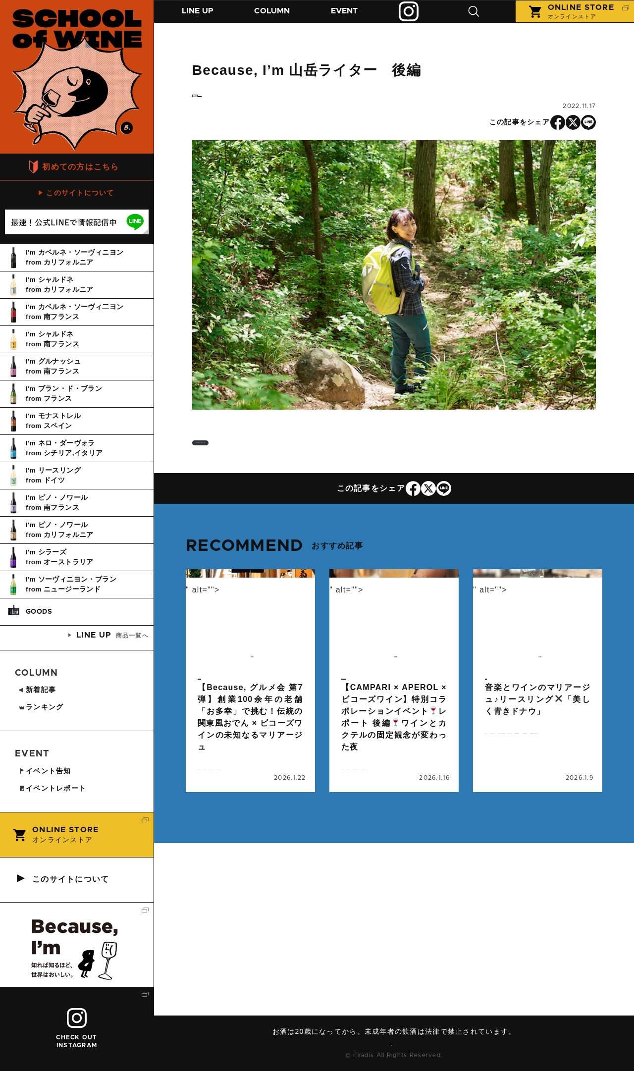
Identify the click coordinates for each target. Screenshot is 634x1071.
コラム (279, 18)
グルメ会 (254, 819)
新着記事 (37, 690)
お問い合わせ (398, 1044)
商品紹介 (200, 18)
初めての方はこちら (80, 166)
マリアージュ (256, 831)
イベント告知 (217, 721)
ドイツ (499, 784)
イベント (355, 18)
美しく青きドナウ (537, 807)
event (208, 698)
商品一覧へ (112, 635)
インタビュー (263, 102)
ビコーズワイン (410, 831)
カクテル (397, 819)
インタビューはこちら (262, 462)
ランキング (40, 707)
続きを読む (250, 735)
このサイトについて (80, 193)
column (214, 103)
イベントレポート (367, 721)
